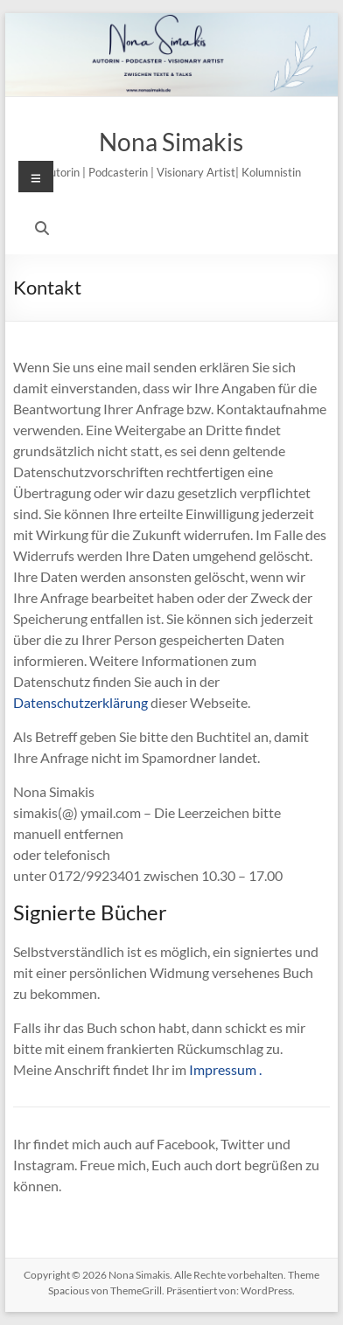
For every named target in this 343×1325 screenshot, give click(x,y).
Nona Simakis (171, 141)
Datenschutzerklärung (80, 702)
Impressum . (225, 1069)
